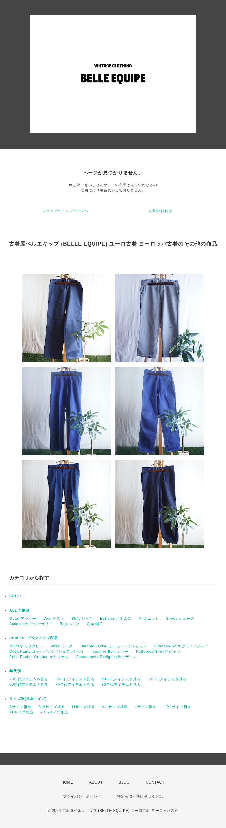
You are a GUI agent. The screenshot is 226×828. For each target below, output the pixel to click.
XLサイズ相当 (21, 712)
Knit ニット (149, 619)
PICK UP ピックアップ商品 (33, 638)
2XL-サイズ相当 (54, 712)
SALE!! (16, 596)
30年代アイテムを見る (75, 679)
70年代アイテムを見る (75, 684)
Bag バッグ (70, 624)
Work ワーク (62, 646)
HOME (67, 782)
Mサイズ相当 (83, 707)
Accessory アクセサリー (31, 624)
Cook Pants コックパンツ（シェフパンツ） (47, 651)
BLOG (124, 782)
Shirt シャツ (82, 619)
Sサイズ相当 (20, 707)
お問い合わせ (160, 211)
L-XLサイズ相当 (177, 707)
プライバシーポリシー (82, 796)
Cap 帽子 (95, 624)
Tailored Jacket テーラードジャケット (113, 646)
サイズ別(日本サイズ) (28, 699)
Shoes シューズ (180, 619)
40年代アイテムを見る (121, 679)
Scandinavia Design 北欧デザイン (106, 657)
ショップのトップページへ (65, 211)
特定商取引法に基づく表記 (140, 796)
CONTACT (155, 782)
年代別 (15, 671)
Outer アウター (22, 619)
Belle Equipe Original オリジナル (39, 657)
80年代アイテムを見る (121, 684)
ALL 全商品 (19, 610)
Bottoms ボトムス (116, 619)
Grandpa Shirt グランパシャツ (181, 646)
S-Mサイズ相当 (51, 707)
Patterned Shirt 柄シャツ (158, 651)
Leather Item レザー (111, 651)
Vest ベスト (54, 619)
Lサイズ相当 (145, 707)
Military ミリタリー (26, 646)
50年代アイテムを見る (167, 679)
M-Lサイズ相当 (115, 707)
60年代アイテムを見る (28, 684)
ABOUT (96, 782)
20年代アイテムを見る (28, 679)
